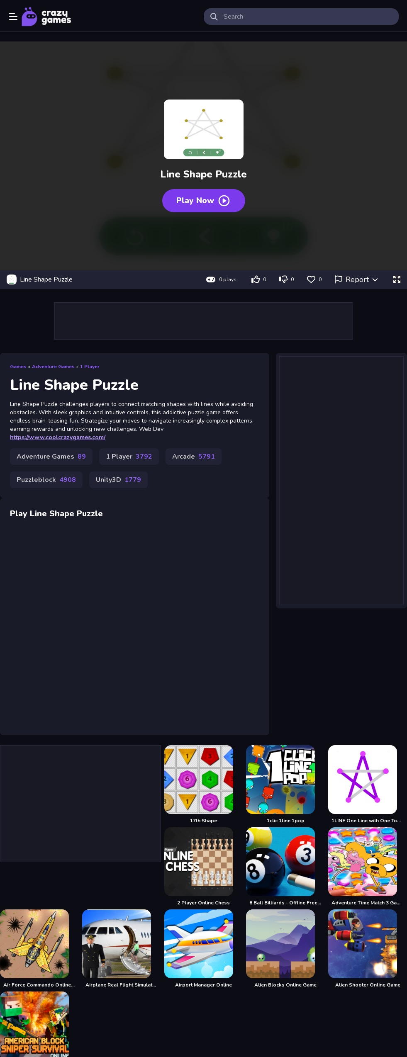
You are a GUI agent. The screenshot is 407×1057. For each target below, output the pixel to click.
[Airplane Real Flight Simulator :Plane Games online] (121, 948)
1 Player (90, 366)
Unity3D (118, 480)
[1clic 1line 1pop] (285, 784)
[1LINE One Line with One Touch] (367, 784)
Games (18, 366)
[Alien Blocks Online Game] (285, 948)
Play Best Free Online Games (46, 16)
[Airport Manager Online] (203, 948)
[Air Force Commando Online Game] (39, 948)
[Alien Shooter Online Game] (367, 948)
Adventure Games (53, 366)
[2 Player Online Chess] (203, 866)
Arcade (193, 457)
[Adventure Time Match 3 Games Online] (367, 866)
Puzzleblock (46, 480)
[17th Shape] (203, 784)
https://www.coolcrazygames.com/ (57, 437)
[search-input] (308, 17)
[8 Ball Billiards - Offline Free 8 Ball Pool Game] (285, 866)
